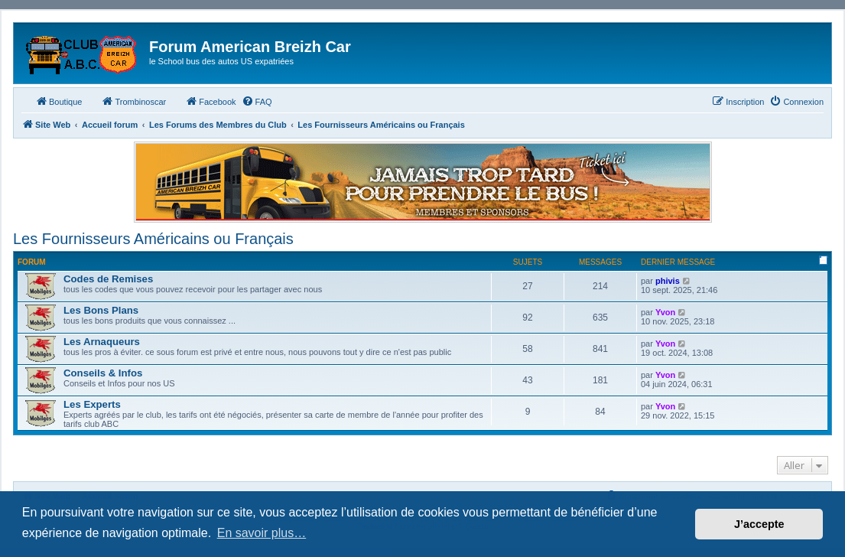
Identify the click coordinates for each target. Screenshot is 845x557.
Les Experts (92, 404)
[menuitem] (257, 102)
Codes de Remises (108, 279)
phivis (667, 280)
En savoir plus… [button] (262, 532)
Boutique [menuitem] (58, 101)
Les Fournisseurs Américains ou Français (153, 238)
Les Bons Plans (100, 310)
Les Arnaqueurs (101, 341)
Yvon (665, 312)
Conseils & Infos (102, 373)
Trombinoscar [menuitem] (133, 101)
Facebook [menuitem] (210, 101)
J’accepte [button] (759, 524)
